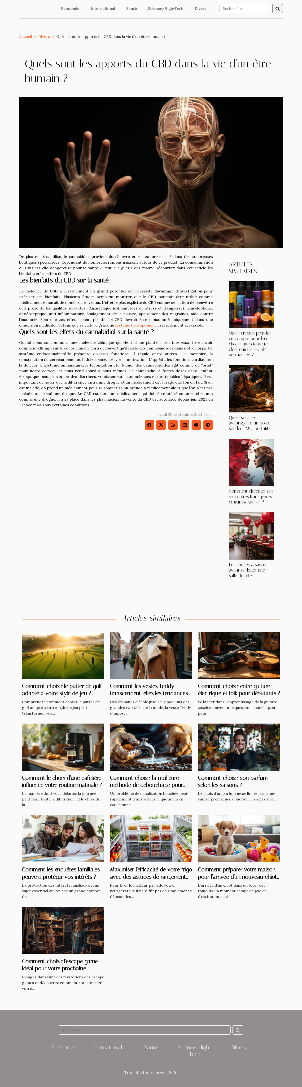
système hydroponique (136, 325)
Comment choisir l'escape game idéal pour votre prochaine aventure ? (60, 968)
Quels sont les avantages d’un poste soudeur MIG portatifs (249, 423)
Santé (131, 8)
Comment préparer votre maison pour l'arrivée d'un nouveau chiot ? (237, 876)
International (103, 8)
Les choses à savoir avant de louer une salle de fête (248, 570)
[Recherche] (244, 8)
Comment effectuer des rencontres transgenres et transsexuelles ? (251, 496)
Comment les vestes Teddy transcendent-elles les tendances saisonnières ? (149, 693)
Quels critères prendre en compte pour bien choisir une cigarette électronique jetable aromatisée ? (250, 344)
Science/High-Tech (165, 8)
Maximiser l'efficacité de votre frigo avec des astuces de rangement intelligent (151, 876)
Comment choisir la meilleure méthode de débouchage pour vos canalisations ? (146, 785)
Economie (70, 8)
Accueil (25, 36)
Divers (200, 8)
